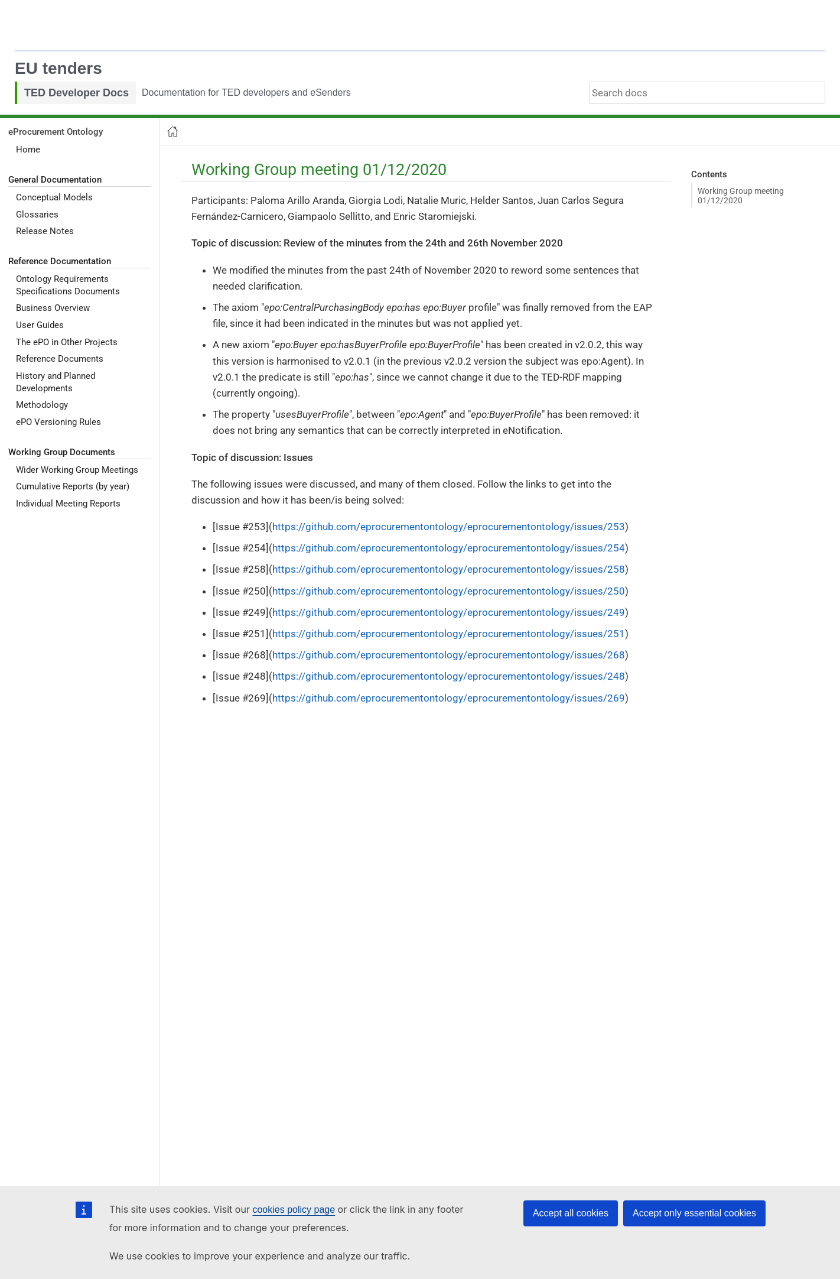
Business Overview (53, 308)
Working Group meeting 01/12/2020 (741, 195)
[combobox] (707, 93)
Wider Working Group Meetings (77, 470)
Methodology (42, 405)
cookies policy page (293, 1210)
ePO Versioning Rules (58, 422)
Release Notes (45, 231)
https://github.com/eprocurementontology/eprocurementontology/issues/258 (448, 569)
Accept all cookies (570, 1213)
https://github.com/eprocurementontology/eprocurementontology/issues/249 (448, 612)
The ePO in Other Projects (67, 342)
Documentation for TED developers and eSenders (246, 92)
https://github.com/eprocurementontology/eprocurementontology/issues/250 (448, 591)
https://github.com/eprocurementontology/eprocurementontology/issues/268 (448, 655)
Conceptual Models (54, 197)
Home (28, 149)
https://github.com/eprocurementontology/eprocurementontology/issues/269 (448, 698)
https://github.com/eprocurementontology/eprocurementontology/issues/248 (448, 676)
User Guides (40, 325)
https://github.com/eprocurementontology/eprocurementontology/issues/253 (448, 527)
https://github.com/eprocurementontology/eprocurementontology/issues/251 (448, 634)
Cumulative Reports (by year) (72, 486)
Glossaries (37, 214)
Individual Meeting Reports (68, 503)
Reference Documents (59, 358)
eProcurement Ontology (55, 131)
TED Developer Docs (76, 93)
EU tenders (58, 68)
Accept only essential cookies (694, 1213)
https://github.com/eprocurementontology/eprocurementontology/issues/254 (448, 548)
